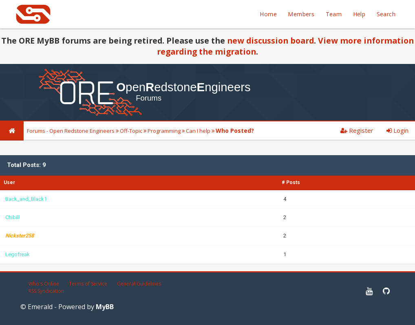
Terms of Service (88, 283)
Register (356, 130)
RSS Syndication (46, 291)
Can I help (198, 130)
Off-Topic (131, 130)
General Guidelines (139, 283)
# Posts (291, 182)
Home (268, 14)
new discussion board (270, 40)
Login (397, 130)
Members (301, 14)
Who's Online (44, 283)
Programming (164, 130)
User (9, 182)
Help (359, 14)
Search (386, 14)
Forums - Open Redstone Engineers (71, 130)
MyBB (105, 306)
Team (334, 14)
